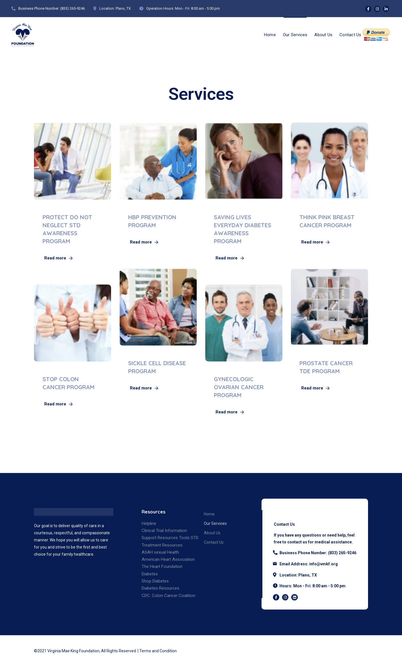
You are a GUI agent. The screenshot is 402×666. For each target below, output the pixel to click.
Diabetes (150, 573)
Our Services (289, 34)
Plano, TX (123, 8)
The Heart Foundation (162, 566)
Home (262, 34)
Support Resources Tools (166, 537)
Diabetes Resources (160, 588)
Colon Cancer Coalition (173, 595)
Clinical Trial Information (164, 530)
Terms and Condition (158, 651)
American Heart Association (168, 559)
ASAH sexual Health (160, 552)
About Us (320, 34)
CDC (146, 595)
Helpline (149, 523)
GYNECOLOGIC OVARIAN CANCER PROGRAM (239, 387)
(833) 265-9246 (72, 8)
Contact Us (349, 34)
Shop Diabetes (155, 581)
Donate (376, 34)
